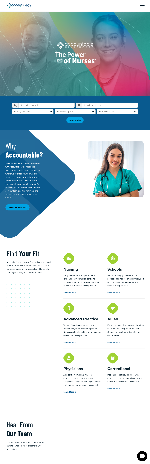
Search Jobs (75, 120)
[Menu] (141, 5)
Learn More (68, 292)
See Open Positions (17, 207)
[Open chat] (142, 456)
